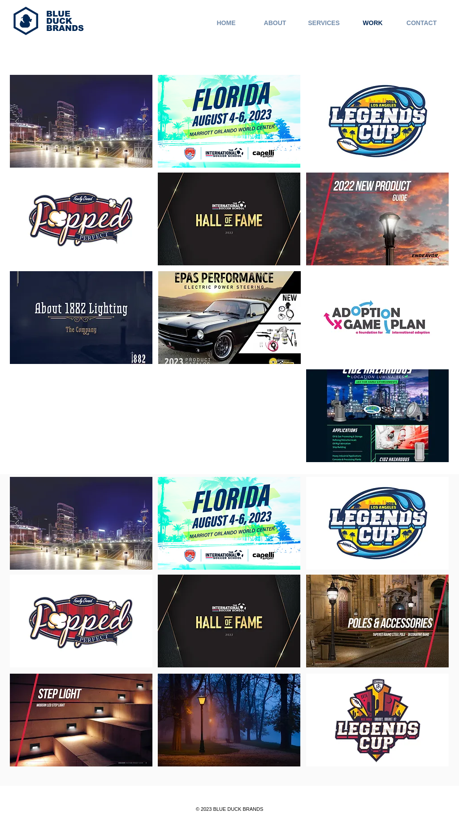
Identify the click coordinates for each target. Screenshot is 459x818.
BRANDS (65, 28)
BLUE (58, 13)
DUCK (59, 21)
